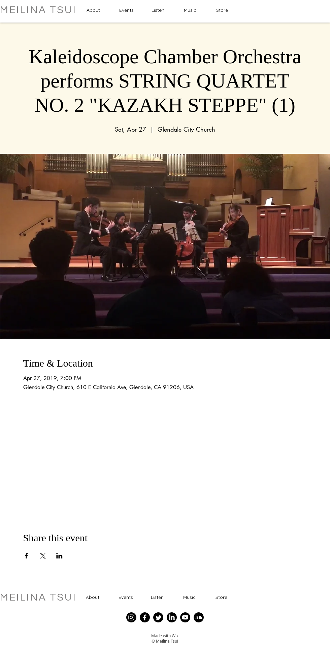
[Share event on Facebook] (26, 555)
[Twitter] (158, 617)
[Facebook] (145, 617)
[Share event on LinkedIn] (59, 555)
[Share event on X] (43, 555)
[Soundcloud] (199, 617)
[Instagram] (131, 617)
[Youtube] (185, 617)
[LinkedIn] (172, 617)
